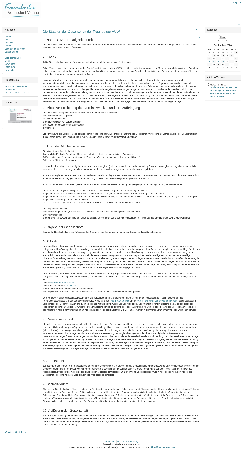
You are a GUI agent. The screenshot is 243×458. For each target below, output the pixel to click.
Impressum (110, 441)
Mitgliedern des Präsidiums (62, 282)
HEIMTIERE (10, 89)
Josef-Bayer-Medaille (120, 301)
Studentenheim (12, 52)
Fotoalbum (10, 67)
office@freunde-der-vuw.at (162, 447)
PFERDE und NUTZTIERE (17, 92)
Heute (222, 37)
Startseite (9, 36)
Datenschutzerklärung (127, 441)
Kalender (21, 432)
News (7, 39)
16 (209, 61)
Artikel (10, 432)
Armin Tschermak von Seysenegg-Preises (157, 301)
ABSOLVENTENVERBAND (17, 86)
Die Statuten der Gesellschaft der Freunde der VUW (81, 31)
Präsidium (9, 42)
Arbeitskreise (72, 285)
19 (223, 61)
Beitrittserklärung (13, 58)
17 (214, 61)
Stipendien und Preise (15, 49)
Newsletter (10, 70)
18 (218, 61)
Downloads (10, 64)
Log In (237, 2)
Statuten (9, 46)
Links (7, 61)
